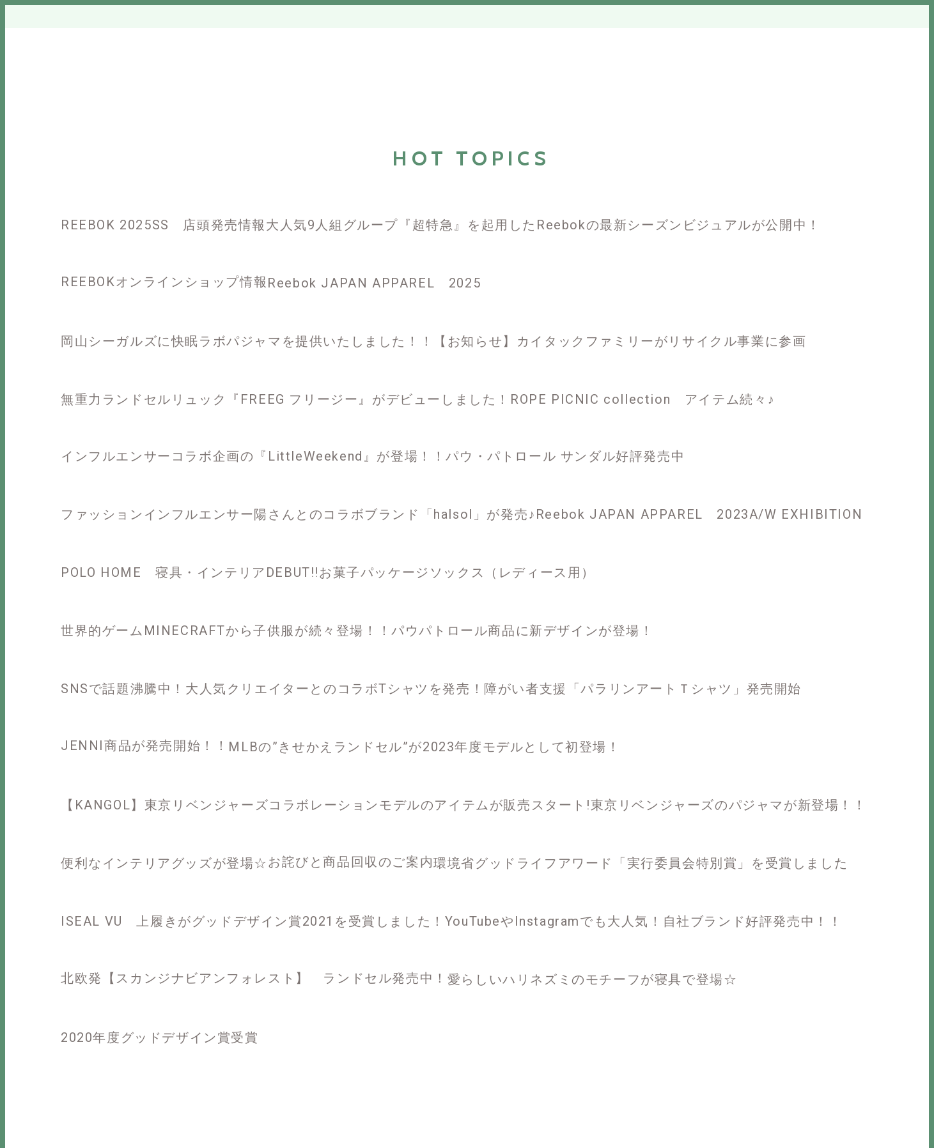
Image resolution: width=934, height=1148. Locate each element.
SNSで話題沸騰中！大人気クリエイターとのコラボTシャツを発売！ (272, 688)
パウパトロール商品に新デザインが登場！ (522, 630)
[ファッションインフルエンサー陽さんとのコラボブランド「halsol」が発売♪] (298, 491)
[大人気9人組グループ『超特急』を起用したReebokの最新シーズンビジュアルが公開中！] (543, 202)
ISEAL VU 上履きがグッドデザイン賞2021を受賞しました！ (253, 921)
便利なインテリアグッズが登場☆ (164, 863)
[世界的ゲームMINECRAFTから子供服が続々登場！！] (226, 607)
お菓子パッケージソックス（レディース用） (457, 572)
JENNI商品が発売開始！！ (144, 745)
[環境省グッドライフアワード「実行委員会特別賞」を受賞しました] (640, 840)
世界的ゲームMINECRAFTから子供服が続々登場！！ (226, 630)
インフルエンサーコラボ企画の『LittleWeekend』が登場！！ (253, 456)
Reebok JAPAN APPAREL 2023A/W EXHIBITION (699, 514)
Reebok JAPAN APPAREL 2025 (374, 283)
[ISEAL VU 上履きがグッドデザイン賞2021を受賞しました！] (253, 898)
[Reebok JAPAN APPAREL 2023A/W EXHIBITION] (699, 491)
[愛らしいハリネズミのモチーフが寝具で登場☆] (593, 956)
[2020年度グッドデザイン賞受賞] (160, 1014)
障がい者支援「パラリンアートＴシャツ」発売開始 (643, 688)
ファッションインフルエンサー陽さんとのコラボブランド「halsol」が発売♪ (298, 514)
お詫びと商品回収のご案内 (350, 861)
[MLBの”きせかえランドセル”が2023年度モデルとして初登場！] (424, 724)
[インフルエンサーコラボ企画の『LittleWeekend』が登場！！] (253, 434)
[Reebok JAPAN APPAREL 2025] (459, 260)
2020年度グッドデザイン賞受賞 (160, 1037)
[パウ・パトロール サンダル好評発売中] (565, 434)
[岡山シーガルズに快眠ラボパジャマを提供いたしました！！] (247, 318)
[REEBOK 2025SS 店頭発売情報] (163, 202)
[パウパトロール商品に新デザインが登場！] (522, 607)
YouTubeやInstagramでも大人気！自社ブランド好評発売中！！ (644, 921)
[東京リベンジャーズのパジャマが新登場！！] (729, 782)
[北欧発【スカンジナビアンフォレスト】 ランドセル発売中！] (254, 956)
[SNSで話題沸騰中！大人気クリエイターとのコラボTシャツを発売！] (272, 665)
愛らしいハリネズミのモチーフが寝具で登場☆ (593, 979)
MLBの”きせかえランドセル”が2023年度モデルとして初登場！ (424, 746)
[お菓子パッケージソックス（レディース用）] (457, 549)
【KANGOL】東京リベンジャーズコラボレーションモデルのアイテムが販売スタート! (326, 805)
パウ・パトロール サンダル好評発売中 (565, 456)
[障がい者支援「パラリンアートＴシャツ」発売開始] (643, 665)
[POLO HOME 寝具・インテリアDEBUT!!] (190, 549)
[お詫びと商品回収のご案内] (350, 839)
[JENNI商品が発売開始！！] (144, 723)
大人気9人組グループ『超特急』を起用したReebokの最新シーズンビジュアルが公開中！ (543, 225)
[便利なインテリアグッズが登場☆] (164, 840)
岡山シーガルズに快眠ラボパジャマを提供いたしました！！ (247, 341)
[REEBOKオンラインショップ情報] (164, 259)
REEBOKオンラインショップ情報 (164, 281)
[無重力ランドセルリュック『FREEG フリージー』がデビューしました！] (285, 376)
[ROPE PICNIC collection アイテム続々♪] (642, 376)
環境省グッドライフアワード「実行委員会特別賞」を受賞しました (640, 863)
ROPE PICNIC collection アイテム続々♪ (642, 399)
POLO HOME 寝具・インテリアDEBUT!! (190, 572)
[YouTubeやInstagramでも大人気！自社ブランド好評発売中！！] (644, 898)
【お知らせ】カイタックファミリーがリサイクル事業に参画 (619, 341)
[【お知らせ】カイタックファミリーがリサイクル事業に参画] (619, 318)
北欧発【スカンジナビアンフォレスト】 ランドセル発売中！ (254, 978)
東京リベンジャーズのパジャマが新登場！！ (729, 805)
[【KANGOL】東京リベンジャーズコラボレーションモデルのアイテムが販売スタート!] (326, 782)
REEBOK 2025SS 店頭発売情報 (163, 225)
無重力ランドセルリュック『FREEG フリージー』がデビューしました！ (285, 399)
